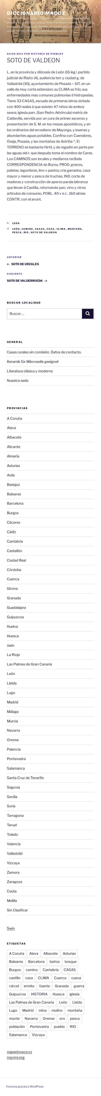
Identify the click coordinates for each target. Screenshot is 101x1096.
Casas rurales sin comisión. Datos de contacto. (44, 352)
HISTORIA (39, 994)
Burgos (13, 513)
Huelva (12, 626)
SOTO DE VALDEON (44, 232)
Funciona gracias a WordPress (24, 1086)
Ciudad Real (16, 560)
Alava (11, 428)
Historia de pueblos (47, 53)
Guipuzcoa (15, 617)
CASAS (40, 229)
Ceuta (12, 891)
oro (62, 1018)
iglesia (74, 994)
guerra (79, 986)
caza (51, 229)
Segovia (13, 787)
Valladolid (15, 853)
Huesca (13, 636)
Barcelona (15, 503)
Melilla (12, 901)
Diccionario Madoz (36, 13)
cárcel (14, 986)
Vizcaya (13, 863)
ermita (29, 986)
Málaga (13, 712)
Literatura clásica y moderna (30, 371)
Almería (13, 456)
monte (14, 1018)
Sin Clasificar (17, 910)
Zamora (13, 872)
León (16, 223)
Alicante (13, 447)
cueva (76, 978)
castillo (14, 978)
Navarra (13, 730)
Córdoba (14, 570)
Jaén (10, 645)
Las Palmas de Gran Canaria (29, 664)
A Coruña (14, 418)
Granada (14, 598)
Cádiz (11, 532)
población (17, 1027)
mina (43, 1010)
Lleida (12, 683)
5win (11, 928)
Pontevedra (16, 759)
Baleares (14, 494)
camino (27, 229)
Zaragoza (14, 882)
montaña (75, 229)
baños (55, 962)
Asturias (13, 466)
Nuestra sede (17, 380)
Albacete (14, 437)
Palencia (14, 749)
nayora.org (16, 1057)
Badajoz (13, 485)
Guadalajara (16, 607)
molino (57, 1010)
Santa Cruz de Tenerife (25, 778)
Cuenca (13, 579)
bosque (71, 962)
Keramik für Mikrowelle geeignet (33, 362)
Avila (11, 475)
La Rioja (13, 655)
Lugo (11, 693)
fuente (44, 986)
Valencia (14, 844)
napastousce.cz (19, 1052)
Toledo (12, 834)
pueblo (59, 1027)
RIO (26, 232)
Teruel (12, 825)
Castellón (14, 551)
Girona (12, 589)
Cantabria (15, 541)
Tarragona (15, 815)
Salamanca (16, 768)
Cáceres (13, 522)
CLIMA (61, 229)
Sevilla (12, 797)
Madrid (12, 702)
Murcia (12, 721)
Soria (11, 806)
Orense (13, 740)
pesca (17, 232)
